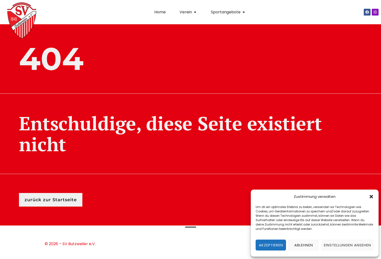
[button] (371, 196)
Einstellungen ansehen (347, 245)
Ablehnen (303, 245)
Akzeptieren (271, 245)
